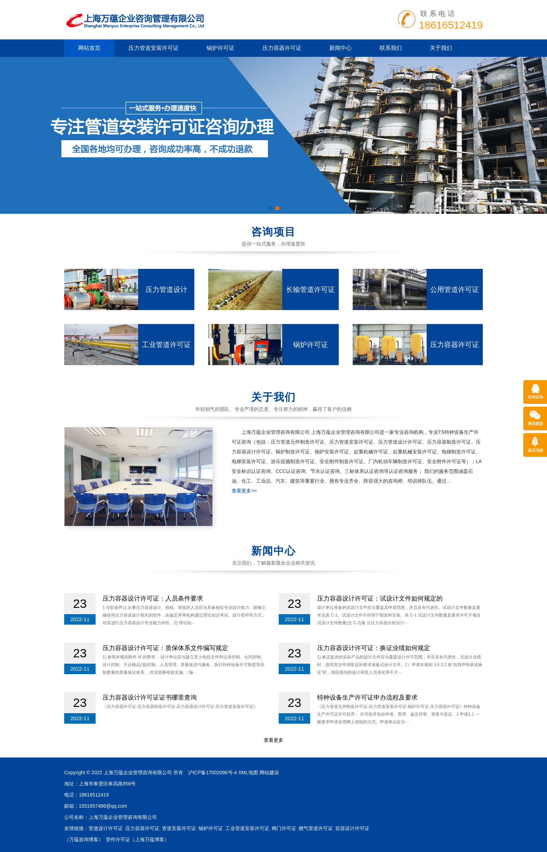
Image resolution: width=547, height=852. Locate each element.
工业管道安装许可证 (247, 828)
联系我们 (391, 48)
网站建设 (269, 772)
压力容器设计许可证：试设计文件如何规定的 (380, 598)
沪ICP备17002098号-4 (212, 772)
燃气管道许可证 (316, 828)
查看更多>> (244, 490)
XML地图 (248, 772)
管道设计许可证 (106, 828)
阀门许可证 (284, 828)
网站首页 (89, 48)
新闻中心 (340, 48)
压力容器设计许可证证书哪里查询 (150, 697)
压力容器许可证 (281, 48)
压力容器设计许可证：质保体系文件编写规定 (165, 647)
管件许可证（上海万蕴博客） (137, 839)
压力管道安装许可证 (153, 48)
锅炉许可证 (220, 48)
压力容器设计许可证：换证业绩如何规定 (373, 647)
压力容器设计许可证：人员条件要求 (153, 598)
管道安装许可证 (179, 828)
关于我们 (441, 48)
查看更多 (273, 740)
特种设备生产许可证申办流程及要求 (367, 697)
